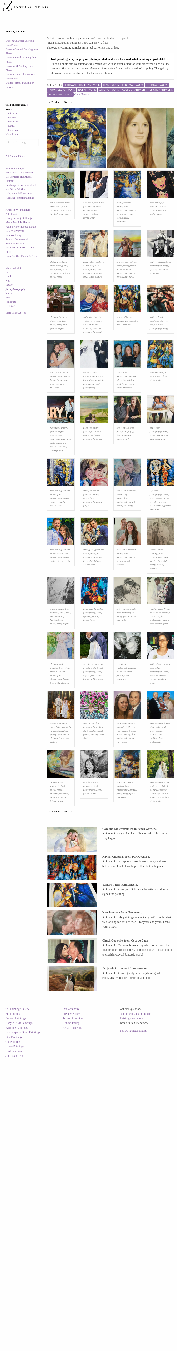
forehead (154, 424)
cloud (119, 572)
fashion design (156, 583)
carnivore (63, 936)
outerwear (131, 568)
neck (159, 428)
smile (52, 215)
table (165, 496)
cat (7, 272)
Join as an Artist (14, 1348)
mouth (96, 568)
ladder (11, 125)
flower (167, 712)
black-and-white (91, 363)
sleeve (99, 219)
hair (85, 215)
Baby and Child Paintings (19, 193)
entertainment (56, 435)
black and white (14, 268)
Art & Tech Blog (72, 1320)
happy (62, 223)
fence (119, 936)
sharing (94, 864)
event (119, 439)
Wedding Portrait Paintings (20, 197)
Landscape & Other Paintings (22, 1325)
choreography (56, 515)
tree (126, 227)
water (90, 288)
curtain (61, 579)
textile (152, 227)
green (158, 929)
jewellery (54, 439)
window (153, 640)
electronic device (158, 792)
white (52, 295)
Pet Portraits (12, 1306)
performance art (57, 507)
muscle (153, 428)
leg (167, 359)
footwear (63, 356)
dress (52, 219)
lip (162, 215)
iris (118, 432)
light (91, 496)
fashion (120, 500)
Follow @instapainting (133, 1323)
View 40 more (82, 94)
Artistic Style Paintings (18, 209)
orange (90, 303)
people (99, 371)
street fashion (156, 651)
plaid (98, 856)
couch (152, 359)
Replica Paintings (15, 243)
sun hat (159, 655)
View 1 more (12, 134)
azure (92, 295)
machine (162, 796)
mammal (87, 367)
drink (129, 432)
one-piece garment (158, 579)
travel (131, 303)
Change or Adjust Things (19, 218)
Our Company (71, 1301)
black (160, 219)
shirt (85, 853)
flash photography (62, 227)
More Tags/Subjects (16, 312)
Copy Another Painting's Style (21, 256)
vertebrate (55, 929)
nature (98, 496)
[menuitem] (97, 7)
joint (158, 288)
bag (129, 363)
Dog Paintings (13, 1329)
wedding (10, 305)
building (153, 644)
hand (85, 712)
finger (86, 583)
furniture (160, 359)
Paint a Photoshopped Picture (21, 226)
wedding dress (63, 215)
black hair (54, 940)
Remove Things (14, 235)
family (9, 284)
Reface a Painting (15, 230)
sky (84, 303)
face (85, 288)
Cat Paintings (13, 1334)
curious (12, 117)
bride (58, 219)
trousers (87, 428)
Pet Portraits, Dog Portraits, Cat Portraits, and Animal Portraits (20, 176)
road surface (122, 230)
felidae (53, 943)
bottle (123, 432)
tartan (59, 424)
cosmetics (13, 121)
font (64, 511)
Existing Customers (131, 1311)
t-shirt (165, 788)
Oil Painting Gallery (17, 1301)
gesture (86, 223)
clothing (54, 288)
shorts (123, 288)
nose (152, 215)
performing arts (57, 504)
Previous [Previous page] (56, 102)
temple (132, 223)
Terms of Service (72, 1311)
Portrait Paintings (15, 168)
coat (92, 435)
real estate (11, 301)
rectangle (160, 500)
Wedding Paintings (16, 1320)
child (8, 276)
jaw (164, 223)
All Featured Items (15, 156)
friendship (127, 439)
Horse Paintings (14, 1339)
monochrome (123, 796)
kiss (131, 356)
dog (8, 280)
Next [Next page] (69, 102)
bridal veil (154, 720)
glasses (159, 781)
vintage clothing (90, 227)
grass (131, 227)
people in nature (91, 492)
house (9, 293)
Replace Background (17, 239)
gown (68, 223)
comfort (153, 363)
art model (13, 113)
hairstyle (160, 356)
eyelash (153, 219)
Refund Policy (71, 1315)
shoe (52, 359)
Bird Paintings (13, 1344)
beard (132, 579)
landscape (121, 234)
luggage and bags (125, 359)
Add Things (12, 213)
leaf (92, 500)
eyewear (153, 659)
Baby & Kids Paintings (19, 1315)
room (163, 504)
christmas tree (96, 356)
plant (119, 215)
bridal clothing (94, 651)
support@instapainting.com (136, 1306)
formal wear (89, 230)
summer (120, 655)
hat (125, 303)
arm (96, 215)
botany (86, 500)
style (160, 295)
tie (51, 227)
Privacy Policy (71, 1306)
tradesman (13, 130)
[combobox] (22, 142)
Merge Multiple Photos (18, 222)
